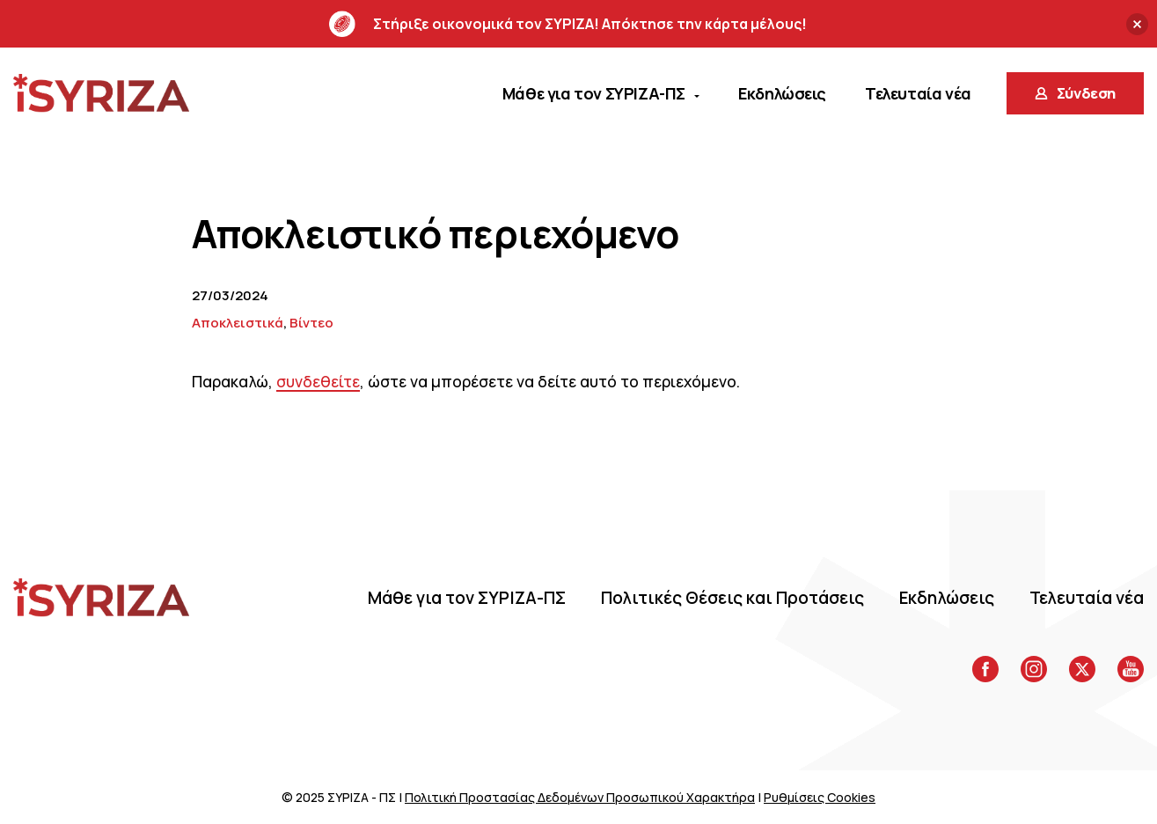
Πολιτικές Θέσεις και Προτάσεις (732, 597)
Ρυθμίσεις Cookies (819, 797)
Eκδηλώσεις (946, 597)
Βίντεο (311, 322)
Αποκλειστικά (237, 322)
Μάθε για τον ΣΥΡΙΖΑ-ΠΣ (467, 597)
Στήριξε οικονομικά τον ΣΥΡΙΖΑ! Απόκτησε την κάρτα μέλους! (568, 24)
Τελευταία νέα (1086, 597)
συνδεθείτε (318, 381)
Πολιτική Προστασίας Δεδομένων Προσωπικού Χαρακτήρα (580, 797)
